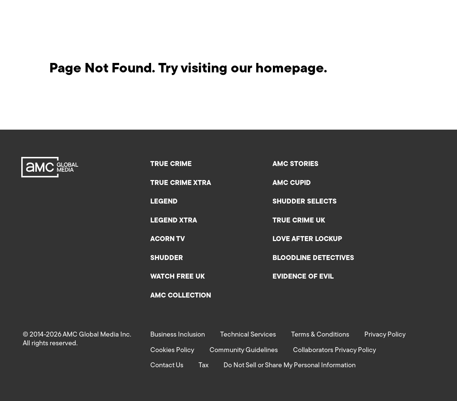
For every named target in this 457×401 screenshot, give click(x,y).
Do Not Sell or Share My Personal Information (290, 365)
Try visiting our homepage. (242, 69)
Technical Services (248, 334)
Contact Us (166, 365)
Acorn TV (167, 239)
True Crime (171, 164)
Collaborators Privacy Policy (334, 350)
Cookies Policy (172, 350)
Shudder (166, 258)
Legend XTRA (173, 220)
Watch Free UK (177, 276)
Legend (164, 201)
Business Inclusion (177, 334)
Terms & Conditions (320, 334)
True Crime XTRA (180, 183)
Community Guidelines (244, 350)
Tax (203, 365)
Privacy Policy (385, 334)
